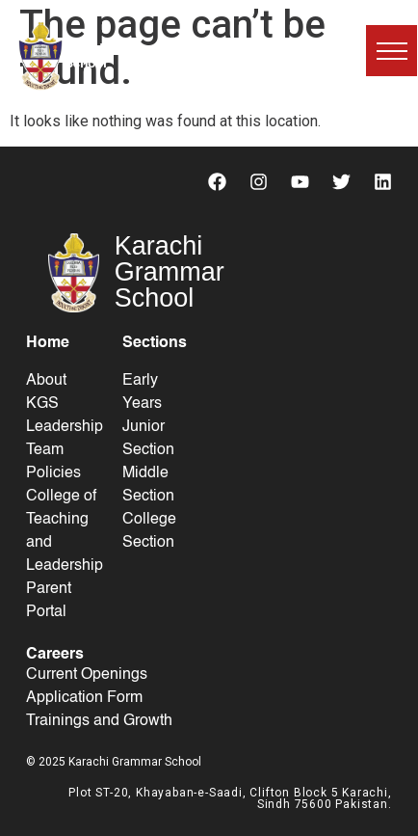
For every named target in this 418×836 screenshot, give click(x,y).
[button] (391, 50)
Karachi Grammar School (117, 55)
